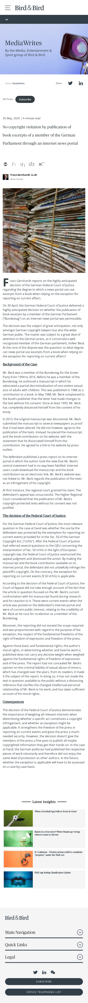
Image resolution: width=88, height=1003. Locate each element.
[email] (5, 164)
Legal (10, 957)
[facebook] (31, 164)
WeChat (53, 972)
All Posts (8, 99)
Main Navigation (20, 932)
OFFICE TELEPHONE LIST (44, 992)
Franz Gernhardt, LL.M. (23, 174)
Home (8, 83)
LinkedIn (81, 83)
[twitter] (13, 164)
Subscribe (25, 99)
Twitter (70, 83)
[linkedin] (22, 164)
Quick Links (16, 944)
